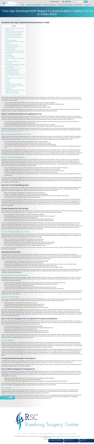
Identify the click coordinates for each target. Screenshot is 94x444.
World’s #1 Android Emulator (11, 44)
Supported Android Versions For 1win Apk (14, 31)
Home (22, 5)
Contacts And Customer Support (12, 93)
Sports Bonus (8, 88)
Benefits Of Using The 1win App (12, 72)
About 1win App (8, 55)
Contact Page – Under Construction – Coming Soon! (66, 433)
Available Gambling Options (11, 70)
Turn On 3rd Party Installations (12, 73)
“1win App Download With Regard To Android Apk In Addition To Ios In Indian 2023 (47, 12)
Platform (7, 81)
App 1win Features (9, 67)
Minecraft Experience (10, 49)
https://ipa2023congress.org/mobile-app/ (12, 131)
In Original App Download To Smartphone (14, 50)
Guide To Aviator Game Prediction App (13, 32)
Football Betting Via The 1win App (12, 35)
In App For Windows (9, 56)
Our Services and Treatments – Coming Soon (70, 5)
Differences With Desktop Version (12, 68)
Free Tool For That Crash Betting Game (14, 34)
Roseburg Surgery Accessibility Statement (47, 433)
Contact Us (87, 5)
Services (24, 433)
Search (85, 1)
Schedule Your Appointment (34, 5)
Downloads (7, 82)
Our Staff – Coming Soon (49, 5)
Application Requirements (11, 40)
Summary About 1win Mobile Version (13, 84)
